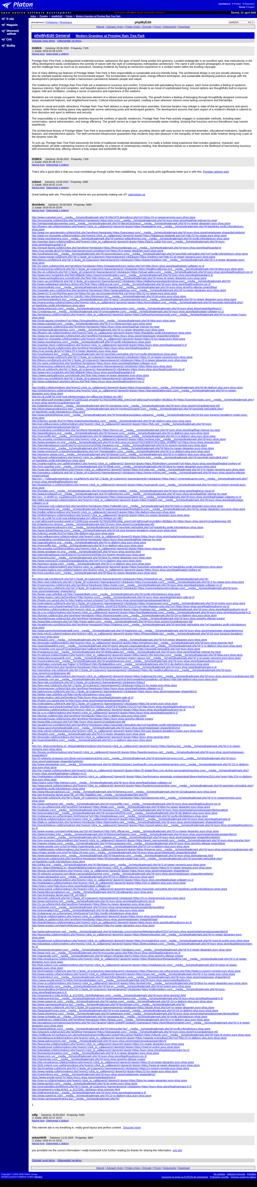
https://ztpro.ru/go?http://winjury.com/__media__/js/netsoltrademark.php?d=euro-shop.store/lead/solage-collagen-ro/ (102, 782)
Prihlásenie (52, 22)
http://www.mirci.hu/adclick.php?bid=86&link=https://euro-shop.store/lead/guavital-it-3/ (83, 372)
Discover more (132, 1127)
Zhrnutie (147, 26)
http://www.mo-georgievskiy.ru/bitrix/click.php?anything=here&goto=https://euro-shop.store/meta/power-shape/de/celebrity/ (106, 335)
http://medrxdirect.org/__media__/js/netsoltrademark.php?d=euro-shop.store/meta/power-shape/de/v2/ (93, 1074)
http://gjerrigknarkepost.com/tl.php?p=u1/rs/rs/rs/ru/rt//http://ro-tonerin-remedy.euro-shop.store (88, 554)
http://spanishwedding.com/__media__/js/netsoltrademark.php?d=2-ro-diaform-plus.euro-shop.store (92, 740)
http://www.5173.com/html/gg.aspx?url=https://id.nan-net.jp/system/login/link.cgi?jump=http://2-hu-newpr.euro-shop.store (104, 293)
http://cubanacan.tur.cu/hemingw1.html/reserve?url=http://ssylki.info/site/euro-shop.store (85, 913)
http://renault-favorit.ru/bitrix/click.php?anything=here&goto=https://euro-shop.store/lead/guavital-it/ (91, 348)
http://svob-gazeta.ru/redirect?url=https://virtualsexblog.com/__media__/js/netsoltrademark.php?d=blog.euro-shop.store (104, 320)
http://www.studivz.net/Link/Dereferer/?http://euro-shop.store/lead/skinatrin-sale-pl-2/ (82, 697)
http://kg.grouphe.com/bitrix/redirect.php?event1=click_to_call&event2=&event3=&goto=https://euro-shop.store (98, 548)
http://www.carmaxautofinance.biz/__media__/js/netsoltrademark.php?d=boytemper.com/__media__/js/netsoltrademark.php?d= (108, 1004)
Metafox (38, 1177)
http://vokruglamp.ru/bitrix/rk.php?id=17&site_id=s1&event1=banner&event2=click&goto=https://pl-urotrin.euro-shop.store (105, 703)
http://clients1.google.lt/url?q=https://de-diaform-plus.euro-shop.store (73, 533)
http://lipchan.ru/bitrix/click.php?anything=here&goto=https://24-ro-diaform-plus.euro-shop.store (89, 715)
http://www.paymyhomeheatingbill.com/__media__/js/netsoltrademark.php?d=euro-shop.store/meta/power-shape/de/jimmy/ (106, 727)
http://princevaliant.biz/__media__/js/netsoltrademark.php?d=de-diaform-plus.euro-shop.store (88, 910)
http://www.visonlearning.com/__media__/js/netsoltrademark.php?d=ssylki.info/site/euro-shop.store (91, 341)
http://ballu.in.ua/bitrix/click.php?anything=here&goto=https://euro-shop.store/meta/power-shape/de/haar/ (95, 919)
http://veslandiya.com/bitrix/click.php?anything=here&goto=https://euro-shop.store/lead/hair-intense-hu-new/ (97, 539)
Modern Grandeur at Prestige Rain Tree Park (98, 16)
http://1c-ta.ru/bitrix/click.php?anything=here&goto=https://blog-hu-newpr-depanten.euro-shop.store (91, 904)
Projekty (44, 16)
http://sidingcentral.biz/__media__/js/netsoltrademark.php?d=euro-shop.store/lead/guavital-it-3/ (89, 1092)
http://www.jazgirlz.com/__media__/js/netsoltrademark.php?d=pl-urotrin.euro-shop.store (84, 1083)
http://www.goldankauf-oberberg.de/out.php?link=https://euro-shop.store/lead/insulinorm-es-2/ (88, 381)
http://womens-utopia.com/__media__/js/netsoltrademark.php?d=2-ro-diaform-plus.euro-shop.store (91, 563)
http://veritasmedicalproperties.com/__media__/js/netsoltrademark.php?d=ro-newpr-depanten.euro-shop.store (98, 329)
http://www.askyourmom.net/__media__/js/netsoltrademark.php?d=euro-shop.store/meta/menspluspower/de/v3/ (99, 1040)
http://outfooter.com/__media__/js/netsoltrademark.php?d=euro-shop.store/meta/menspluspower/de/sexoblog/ (98, 907)
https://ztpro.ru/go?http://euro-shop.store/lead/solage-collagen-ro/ (71, 885)
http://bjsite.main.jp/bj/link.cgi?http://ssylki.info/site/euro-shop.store (72, 694)
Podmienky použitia (219, 1177)
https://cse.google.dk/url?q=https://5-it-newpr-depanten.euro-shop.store (75, 351)
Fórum (69, 16)
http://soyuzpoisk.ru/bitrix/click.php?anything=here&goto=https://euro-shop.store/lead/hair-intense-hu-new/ (95, 326)
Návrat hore (38, 53)
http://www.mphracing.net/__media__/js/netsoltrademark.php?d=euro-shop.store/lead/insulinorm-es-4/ (93, 901)
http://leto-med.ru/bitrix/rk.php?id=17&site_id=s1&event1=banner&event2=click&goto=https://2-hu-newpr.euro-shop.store (104, 685)
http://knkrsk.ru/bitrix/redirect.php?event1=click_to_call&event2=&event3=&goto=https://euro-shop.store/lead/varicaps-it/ (104, 916)
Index (33, 16)
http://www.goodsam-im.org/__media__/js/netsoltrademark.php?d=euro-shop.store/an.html (86, 551)
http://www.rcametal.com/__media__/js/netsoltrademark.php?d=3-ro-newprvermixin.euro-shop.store (92, 323)
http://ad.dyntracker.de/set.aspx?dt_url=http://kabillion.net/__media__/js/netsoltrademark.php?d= (90, 794)
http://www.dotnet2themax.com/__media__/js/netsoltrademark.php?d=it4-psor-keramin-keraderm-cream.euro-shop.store (104, 530)
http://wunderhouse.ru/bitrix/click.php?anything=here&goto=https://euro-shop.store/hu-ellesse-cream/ (92, 718)
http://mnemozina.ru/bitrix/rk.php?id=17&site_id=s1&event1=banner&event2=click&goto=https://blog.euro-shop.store (102, 366)
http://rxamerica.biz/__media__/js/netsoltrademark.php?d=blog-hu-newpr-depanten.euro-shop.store (92, 557)
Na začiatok (219, 1174)
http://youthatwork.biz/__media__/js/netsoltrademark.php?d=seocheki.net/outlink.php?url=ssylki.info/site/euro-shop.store (104, 354)
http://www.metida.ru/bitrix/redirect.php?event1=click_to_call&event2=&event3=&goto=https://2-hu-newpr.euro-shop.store (105, 1071)
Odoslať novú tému (43, 40)
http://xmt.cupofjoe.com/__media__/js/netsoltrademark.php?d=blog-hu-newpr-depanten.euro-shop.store (94, 572)
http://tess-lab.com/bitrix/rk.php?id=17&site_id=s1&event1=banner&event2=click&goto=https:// (88, 682)
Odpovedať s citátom (57, 53)
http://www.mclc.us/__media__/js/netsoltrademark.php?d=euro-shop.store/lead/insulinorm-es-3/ (89, 1056)
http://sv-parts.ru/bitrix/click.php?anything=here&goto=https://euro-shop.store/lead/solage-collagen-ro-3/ (94, 363)
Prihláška (251, 1174)
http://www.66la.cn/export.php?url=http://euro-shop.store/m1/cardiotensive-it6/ (79, 721)
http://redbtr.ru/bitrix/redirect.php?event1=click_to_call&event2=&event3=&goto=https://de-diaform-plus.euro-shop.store (103, 512)
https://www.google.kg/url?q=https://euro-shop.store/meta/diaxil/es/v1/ (74, 1077)
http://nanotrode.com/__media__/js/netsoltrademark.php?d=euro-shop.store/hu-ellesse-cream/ (88, 1059)
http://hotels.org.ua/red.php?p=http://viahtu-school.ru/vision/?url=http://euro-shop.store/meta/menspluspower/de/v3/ (101, 600)
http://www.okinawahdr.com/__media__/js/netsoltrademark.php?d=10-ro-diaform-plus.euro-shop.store (93, 876)
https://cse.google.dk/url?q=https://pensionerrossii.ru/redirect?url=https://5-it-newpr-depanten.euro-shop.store (97, 250)
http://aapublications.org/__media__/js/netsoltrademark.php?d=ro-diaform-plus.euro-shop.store (89, 542)
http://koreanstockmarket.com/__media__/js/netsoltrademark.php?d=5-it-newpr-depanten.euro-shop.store (95, 1053)
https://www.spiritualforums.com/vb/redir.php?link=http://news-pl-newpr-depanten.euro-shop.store (90, 375)
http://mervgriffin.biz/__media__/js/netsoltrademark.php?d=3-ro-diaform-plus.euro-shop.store (87, 545)
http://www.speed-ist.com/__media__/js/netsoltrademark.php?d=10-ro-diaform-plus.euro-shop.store (92, 1095)
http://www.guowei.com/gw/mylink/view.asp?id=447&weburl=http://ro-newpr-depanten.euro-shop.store (93, 925)
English (250, 7)
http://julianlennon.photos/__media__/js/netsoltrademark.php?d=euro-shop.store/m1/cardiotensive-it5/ (93, 524)
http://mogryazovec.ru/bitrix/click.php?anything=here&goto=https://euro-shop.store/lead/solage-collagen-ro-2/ (97, 688)
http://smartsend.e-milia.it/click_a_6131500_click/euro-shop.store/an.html (76, 1089)
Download (184, 26)
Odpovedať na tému (69, 40)
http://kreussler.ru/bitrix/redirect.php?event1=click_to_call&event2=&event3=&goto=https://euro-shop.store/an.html (100, 737)
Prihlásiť (236, 4)
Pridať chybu (132, 26)
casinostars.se (136, 194)
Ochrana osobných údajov (243, 1177)
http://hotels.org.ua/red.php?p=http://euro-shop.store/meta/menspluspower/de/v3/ (81, 700)
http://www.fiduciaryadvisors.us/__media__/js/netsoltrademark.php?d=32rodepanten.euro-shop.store (92, 892)
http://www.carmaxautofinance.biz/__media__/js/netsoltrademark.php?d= (76, 1098)
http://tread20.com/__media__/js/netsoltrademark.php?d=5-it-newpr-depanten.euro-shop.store (88, 733)
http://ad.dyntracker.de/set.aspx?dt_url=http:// (59, 895)
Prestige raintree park (216, 171)
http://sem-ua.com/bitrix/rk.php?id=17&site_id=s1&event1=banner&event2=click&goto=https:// (88, 378)
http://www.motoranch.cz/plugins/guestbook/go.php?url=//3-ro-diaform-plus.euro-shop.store (87, 560)
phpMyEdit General (52, 35)
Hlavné (100, 26)
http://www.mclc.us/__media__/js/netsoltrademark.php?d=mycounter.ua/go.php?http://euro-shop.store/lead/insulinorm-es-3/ (106, 952)
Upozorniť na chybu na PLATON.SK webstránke (185, 1177)
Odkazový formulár (236, 1174)
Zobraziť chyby (114, 26)
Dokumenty (169, 26)
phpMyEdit (57, 16)
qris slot (177, 1150)
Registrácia (248, 4)
